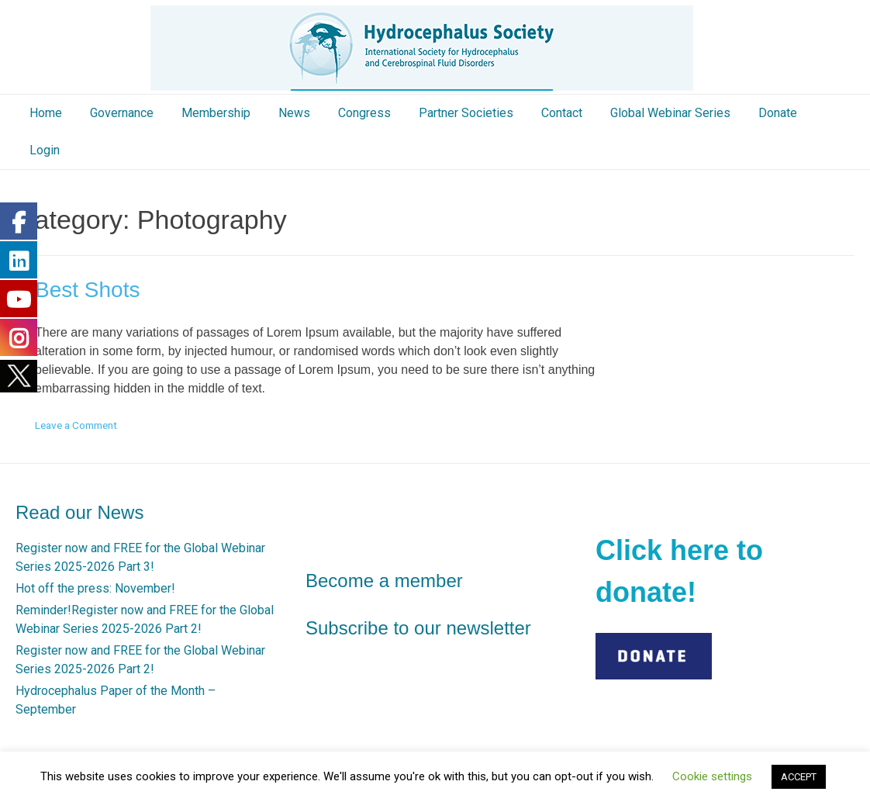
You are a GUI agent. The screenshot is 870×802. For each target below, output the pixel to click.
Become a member (384, 580)
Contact (561, 112)
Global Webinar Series (670, 112)
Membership (215, 112)
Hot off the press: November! (95, 588)
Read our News (79, 512)
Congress (364, 112)
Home (45, 112)
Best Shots (87, 290)
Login (44, 150)
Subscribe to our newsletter (418, 627)
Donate (777, 112)
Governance (122, 112)
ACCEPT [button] (798, 777)
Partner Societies (466, 112)
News (294, 112)
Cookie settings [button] (712, 776)
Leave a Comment (76, 425)
